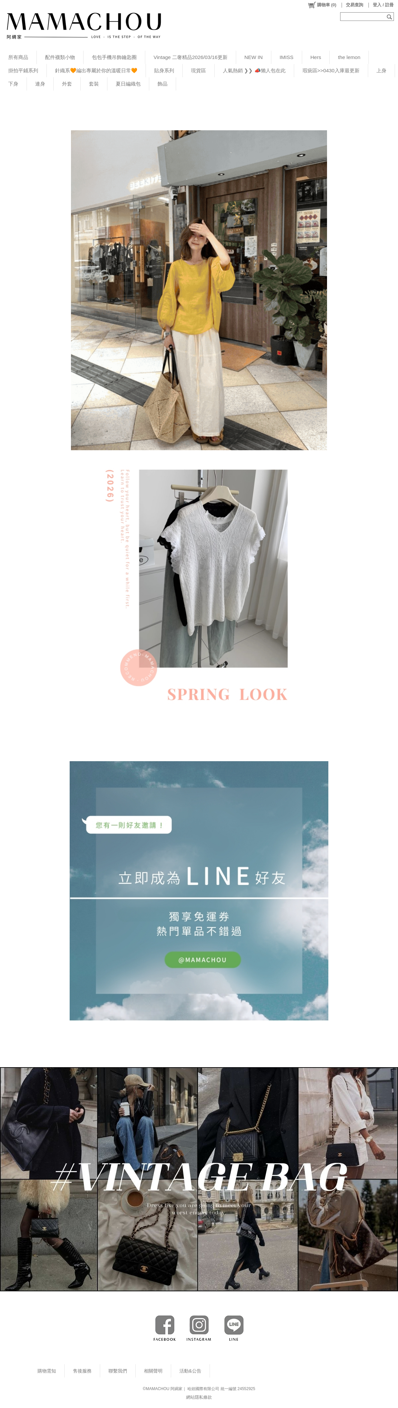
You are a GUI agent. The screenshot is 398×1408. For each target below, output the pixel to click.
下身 (13, 84)
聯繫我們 (117, 1371)
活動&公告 (190, 1371)
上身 (381, 70)
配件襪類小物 (60, 57)
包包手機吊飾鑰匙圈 (114, 57)
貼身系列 (164, 70)
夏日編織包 (128, 84)
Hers (315, 57)
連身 (40, 84)
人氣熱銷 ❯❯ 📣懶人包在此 (254, 70)
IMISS (287, 57)
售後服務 (82, 1371)
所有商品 (18, 57)
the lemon (349, 57)
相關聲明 (153, 1371)
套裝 (94, 84)
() (322, 5)
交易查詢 (354, 4)
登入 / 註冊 (383, 4)
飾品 (162, 84)
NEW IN (253, 57)
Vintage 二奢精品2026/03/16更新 (191, 57)
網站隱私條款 (199, 1397)
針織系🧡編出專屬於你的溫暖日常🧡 (96, 70)
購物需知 (46, 1371)
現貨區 (198, 70)
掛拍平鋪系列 (23, 70)
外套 (67, 84)
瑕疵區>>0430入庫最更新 (331, 70)
